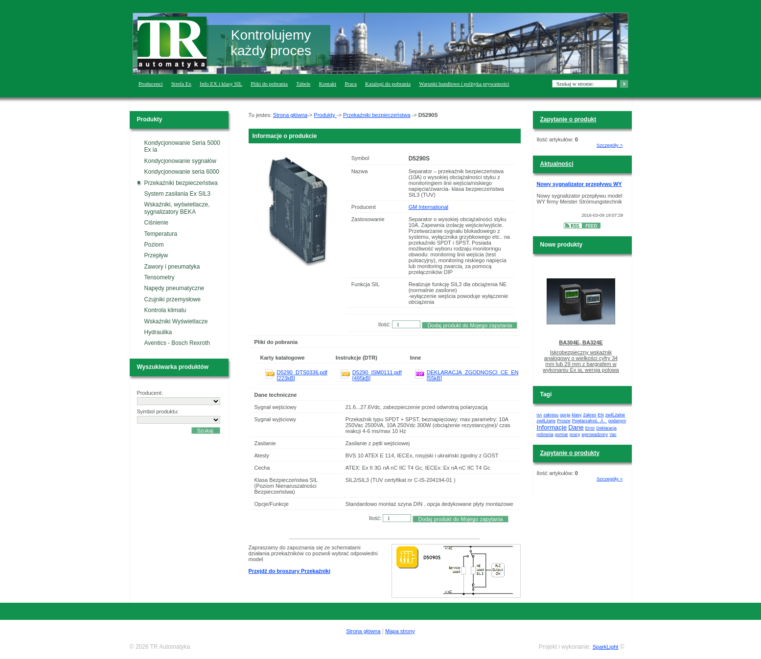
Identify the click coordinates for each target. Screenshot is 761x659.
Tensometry (159, 277)
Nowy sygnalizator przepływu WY (579, 184)
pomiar (561, 434)
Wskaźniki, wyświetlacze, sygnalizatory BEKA (177, 208)
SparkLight (606, 647)
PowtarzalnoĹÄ (589, 420)
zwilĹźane (546, 420)
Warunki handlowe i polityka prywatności (464, 84)
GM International (428, 207)
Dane (576, 427)
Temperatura (160, 233)
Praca (350, 84)
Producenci (150, 84)
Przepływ (156, 255)
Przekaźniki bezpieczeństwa (181, 183)
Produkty (325, 115)
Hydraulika (158, 332)
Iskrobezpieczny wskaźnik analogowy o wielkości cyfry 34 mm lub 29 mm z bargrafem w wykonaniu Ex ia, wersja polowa (581, 361)
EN (600, 414)
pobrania (545, 434)
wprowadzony (594, 434)
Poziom (154, 244)
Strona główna (290, 115)
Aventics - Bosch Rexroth (177, 343)
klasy (576, 414)
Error (590, 428)
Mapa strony (400, 631)
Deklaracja (606, 428)
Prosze (563, 420)
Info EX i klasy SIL (221, 84)
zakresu (550, 414)
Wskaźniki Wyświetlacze (176, 321)
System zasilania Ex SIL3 (177, 193)
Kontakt (327, 84)
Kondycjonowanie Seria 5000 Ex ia (182, 146)
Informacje (552, 427)
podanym (617, 420)
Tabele (303, 84)
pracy (575, 434)
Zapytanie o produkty (570, 453)
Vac (613, 434)
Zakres (589, 414)
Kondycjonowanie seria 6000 (181, 171)
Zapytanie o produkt (568, 119)
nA (539, 414)
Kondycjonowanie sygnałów (180, 161)
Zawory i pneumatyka (172, 266)
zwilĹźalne (615, 414)
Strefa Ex (181, 84)
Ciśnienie (156, 222)
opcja (565, 414)
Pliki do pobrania (269, 84)
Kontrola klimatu (165, 310)
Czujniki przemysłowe (172, 299)
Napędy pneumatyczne (174, 288)
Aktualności (557, 163)
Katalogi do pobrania (388, 84)
